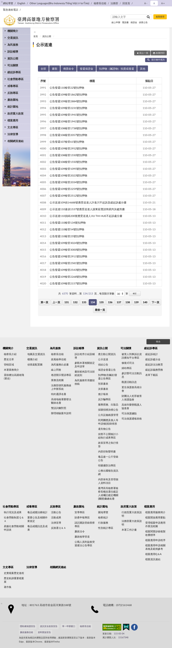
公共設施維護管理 (108, 414)
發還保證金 (86, 68)
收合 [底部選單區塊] (158, 341)
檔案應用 (12, 120)
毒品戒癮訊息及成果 (37, 528)
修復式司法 (128, 362)
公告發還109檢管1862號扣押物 (68, 94)
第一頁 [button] (44, 302)
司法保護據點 (129, 413)
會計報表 (103, 394)
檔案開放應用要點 (155, 517)
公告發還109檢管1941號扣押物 (68, 114)
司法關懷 (12, 65)
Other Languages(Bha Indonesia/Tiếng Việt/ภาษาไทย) (59, 3)
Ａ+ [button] (163, 3)
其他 (142, 68)
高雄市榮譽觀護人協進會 (132, 406)
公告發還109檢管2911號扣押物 (68, 256)
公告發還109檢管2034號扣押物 (68, 182)
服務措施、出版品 (108, 404)
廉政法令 (80, 531)
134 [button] (93, 302)
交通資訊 (12, 37)
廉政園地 (12, 99)
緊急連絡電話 (10, 9)
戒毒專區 (12, 85)
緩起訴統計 (151, 354)
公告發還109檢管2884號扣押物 (68, 101)
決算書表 (103, 388)
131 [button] (66, 302)
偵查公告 (143, 22)
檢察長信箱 (100, 3)
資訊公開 (12, 58)
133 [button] (84, 302)
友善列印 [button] (160, 53)
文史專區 (12, 127)
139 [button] (136, 302)
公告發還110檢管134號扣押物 (68, 222)
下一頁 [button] (155, 302)
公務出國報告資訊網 (108, 472)
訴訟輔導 (12, 51)
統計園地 (12, 106)
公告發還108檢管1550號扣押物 (68, 155)
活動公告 (56, 512)
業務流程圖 (57, 380)
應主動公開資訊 (107, 354)
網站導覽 (8, 3)
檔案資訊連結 (152, 559)
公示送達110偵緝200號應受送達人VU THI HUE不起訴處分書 (86, 215)
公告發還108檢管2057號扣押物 (68, 134)
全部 (43, 68)
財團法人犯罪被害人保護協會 (132, 397)
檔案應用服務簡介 (155, 512)
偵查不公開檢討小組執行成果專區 (108, 435)
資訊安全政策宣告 (48, 626)
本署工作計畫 (129, 529)
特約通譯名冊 (58, 394)
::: (2, 1)
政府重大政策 (15, 113)
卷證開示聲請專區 (61, 374)
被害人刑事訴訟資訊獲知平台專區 (132, 356)
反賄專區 (12, 92)
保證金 (134, 22)
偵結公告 (103, 364)
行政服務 (103, 522)
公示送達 (44, 44)
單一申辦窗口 (68, 626)
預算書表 (103, 383)
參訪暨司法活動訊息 (132, 375)
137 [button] (119, 302)
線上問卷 (56, 369)
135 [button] (101, 302)
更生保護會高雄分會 (132, 389)
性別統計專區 (105, 527)
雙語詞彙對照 (58, 407)
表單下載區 (151, 374)
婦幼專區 (127, 367)
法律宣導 (12, 134)
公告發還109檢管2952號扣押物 (68, 148)
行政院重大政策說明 (132, 514)
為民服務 (12, 44)
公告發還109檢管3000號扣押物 (68, 249)
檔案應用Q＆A (153, 554)
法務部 (114, 3)
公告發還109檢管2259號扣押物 (68, 188)
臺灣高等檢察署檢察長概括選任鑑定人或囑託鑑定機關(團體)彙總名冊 (108, 493)
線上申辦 (116, 22)
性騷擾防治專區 (107, 465)
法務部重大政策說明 (132, 522)
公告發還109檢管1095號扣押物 (68, 168)
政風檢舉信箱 (58, 359)
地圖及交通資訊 (36, 354)
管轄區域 (9, 364)
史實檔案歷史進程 (14, 572)
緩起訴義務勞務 (154, 369)
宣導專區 (80, 512)
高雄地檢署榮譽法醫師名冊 (61, 401)
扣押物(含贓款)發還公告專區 (107, 376)
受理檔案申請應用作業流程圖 (155, 524)
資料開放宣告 (44, 632)
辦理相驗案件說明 (61, 413)
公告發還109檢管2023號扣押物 (68, 175)
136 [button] (110, 302)
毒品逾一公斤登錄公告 (108, 458)
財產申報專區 (82, 517)
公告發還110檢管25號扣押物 (67, 236)
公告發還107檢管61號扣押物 (67, 141)
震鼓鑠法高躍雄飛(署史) (14, 376)
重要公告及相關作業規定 (37, 519)
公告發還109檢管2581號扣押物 (68, 263)
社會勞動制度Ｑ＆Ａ (14, 519)
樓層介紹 (32, 359)
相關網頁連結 (15, 141)
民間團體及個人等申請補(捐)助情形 (108, 422)
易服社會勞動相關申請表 (14, 528)
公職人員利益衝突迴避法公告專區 (85, 543)
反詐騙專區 (104, 399)
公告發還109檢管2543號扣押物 (68, 269)
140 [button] (145, 302)
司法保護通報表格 (132, 418)
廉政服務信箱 (26, 632)
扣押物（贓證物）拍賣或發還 (116, 68)
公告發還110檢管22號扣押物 (67, 87)
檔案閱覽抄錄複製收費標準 (155, 533)
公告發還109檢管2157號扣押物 (68, 283)
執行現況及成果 (13, 512)
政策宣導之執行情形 (108, 444)
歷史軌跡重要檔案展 (14, 580)
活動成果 (56, 517)
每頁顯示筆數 (106, 293)
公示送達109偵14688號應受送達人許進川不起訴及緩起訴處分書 (88, 202)
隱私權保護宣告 (27, 626)
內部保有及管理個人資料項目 (108, 481)
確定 (135, 293)
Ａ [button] (154, 3)
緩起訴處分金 (152, 359)
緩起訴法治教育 (154, 364)
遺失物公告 (104, 428)
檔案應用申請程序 (155, 540)
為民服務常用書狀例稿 (85, 382)
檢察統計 (103, 517)
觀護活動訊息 (129, 381)
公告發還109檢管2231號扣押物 (68, 107)
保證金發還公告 (107, 369)
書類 (54, 68)
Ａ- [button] (145, 3)
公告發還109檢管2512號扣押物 (68, 195)
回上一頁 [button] (143, 53)
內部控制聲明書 (107, 451)
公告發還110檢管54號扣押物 (67, 229)
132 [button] (75, 302)
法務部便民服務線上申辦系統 (61, 387)
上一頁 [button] (56, 302)
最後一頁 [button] (100, 309)
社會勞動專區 (15, 79)
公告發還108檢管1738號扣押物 (68, 128)
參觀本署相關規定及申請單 (85, 364)
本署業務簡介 (11, 369)
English (21, 3)
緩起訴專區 (14, 72)
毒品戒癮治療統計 (37, 512)
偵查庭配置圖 (34, 364)
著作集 (7, 586)
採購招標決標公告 (108, 409)
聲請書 (125, 22)
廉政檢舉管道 (82, 536)
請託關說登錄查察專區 (85, 524)
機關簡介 (12, 30)
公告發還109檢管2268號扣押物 (68, 276)
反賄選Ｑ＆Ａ (58, 527)
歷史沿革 (9, 359)
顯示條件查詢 (156, 59)
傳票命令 (68, 68)
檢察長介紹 (10, 354)
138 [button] (127, 302)
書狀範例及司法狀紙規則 (85, 373)
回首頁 (126, 3)
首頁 (35, 36)
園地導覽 (103, 512)
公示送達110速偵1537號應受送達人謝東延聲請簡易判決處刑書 (87, 209)
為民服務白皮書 (60, 364)
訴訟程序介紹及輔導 (85, 356)
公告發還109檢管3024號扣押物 (68, 242)
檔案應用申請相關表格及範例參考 (155, 547)
